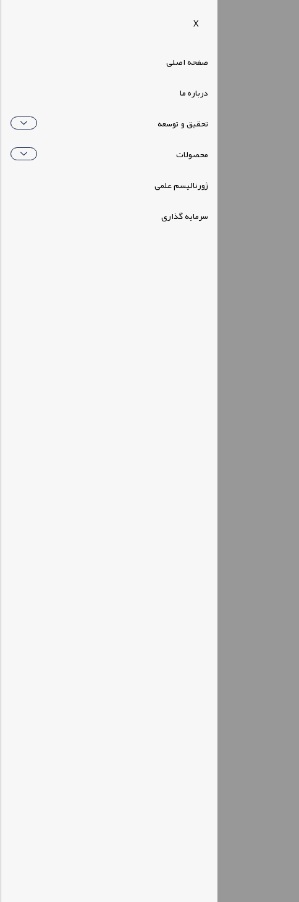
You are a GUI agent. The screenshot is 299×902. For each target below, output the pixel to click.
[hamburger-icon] (237, 22)
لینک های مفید (259, 611)
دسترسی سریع (256, 482)
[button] (51, 23)
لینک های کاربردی (252, 644)
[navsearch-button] (268, 23)
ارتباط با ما (267, 682)
